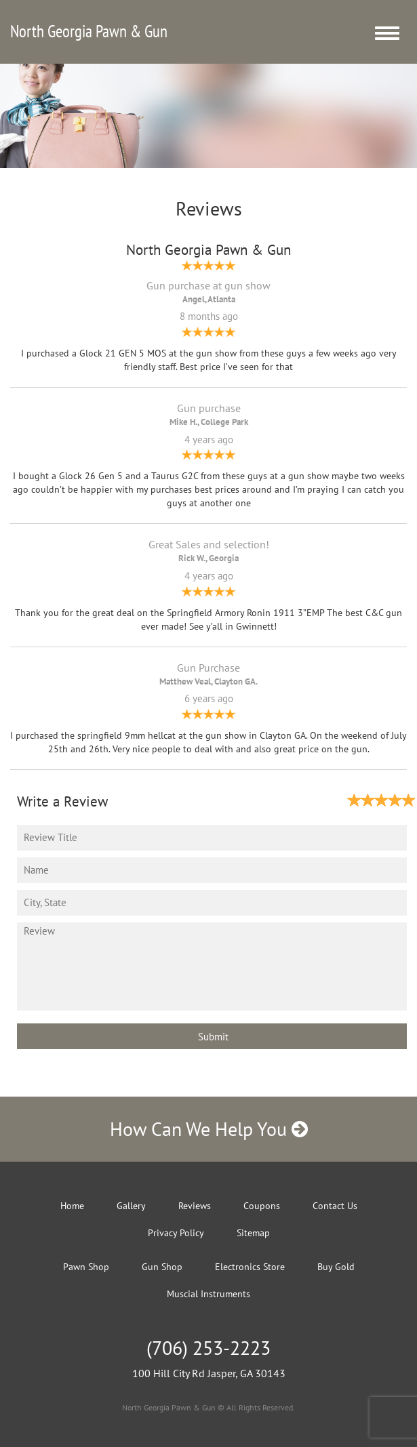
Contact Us (335, 1206)
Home (72, 1206)
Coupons (261, 1206)
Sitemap (253, 1233)
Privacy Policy (176, 1233)
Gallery (131, 1206)
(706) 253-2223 (208, 1347)
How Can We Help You (209, 1128)
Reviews (194, 1206)
